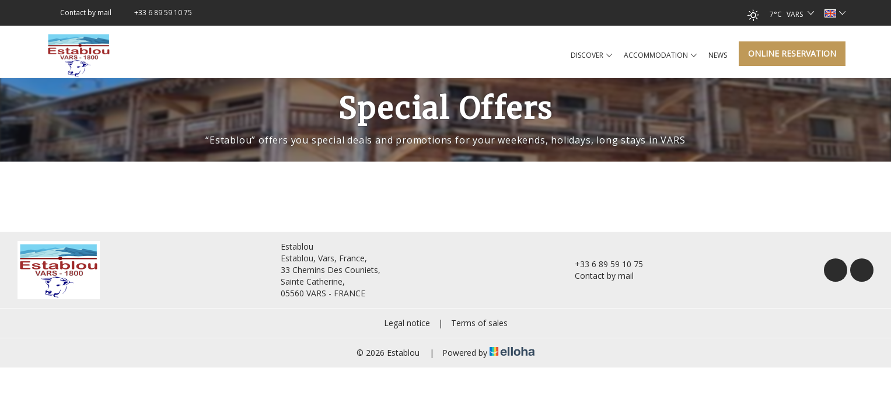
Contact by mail (597, 275)
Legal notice (407, 322)
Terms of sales (479, 322)
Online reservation (792, 53)
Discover (591, 55)
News (717, 55)
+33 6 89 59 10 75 (602, 264)
